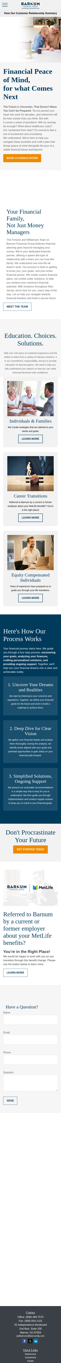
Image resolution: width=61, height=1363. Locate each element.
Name (6, 1012)
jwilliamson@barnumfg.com (30, 1336)
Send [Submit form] (10, 1100)
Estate (30, 1361)
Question (8, 1072)
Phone (7, 1052)
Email (6, 1032)
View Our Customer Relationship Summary (30, 13)
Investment (30, 1357)
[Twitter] (30, 1341)
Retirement (30, 1354)
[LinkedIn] (36, 1341)
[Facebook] (24, 1341)
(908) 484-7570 (34, 1317)
